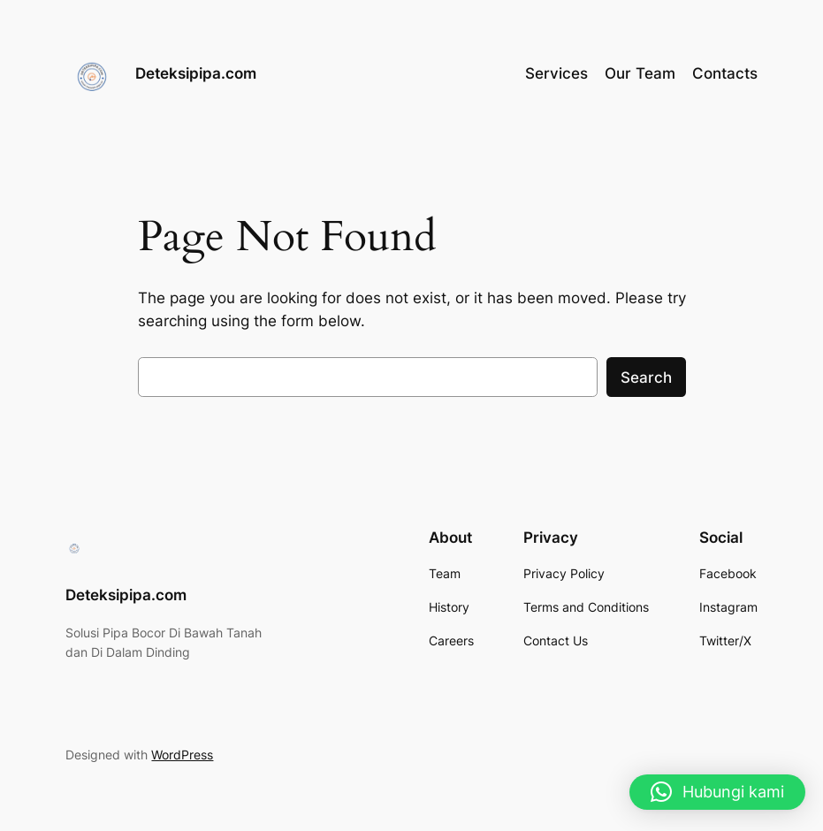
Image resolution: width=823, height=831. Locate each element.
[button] (717, 792)
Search (646, 377)
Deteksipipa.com (195, 73)
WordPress (182, 754)
